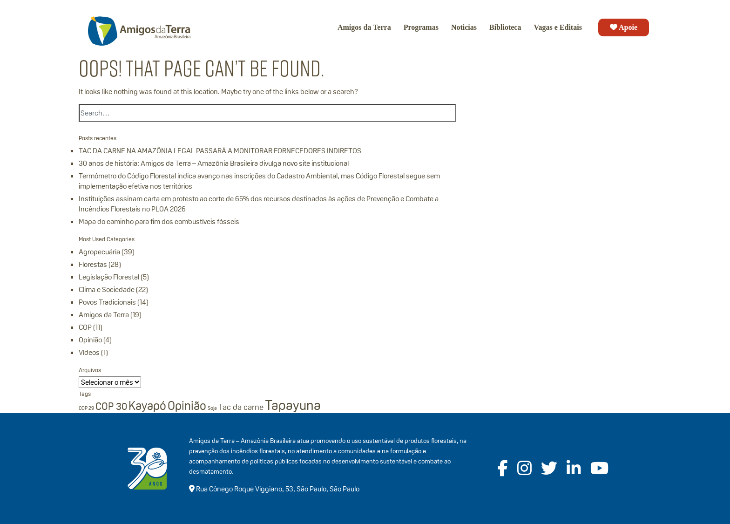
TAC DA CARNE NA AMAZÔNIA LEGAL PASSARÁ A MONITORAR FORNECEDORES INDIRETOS (220, 151)
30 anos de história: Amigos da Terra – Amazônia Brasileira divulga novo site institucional (214, 163)
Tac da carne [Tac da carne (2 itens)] (241, 407)
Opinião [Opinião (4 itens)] (187, 406)
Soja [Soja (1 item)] (212, 408)
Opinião (90, 340)
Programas (421, 27)
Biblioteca (505, 27)
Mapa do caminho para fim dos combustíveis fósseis (159, 221)
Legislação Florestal (109, 277)
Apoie (623, 27)
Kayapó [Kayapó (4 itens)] (147, 406)
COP (85, 327)
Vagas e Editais (557, 27)
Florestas (93, 264)
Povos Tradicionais (107, 302)
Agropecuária (99, 252)
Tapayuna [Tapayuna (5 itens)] (293, 405)
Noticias (464, 27)
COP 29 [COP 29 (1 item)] (86, 408)
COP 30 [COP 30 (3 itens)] (111, 406)
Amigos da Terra (364, 27)
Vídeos (89, 352)
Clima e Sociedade (107, 289)
